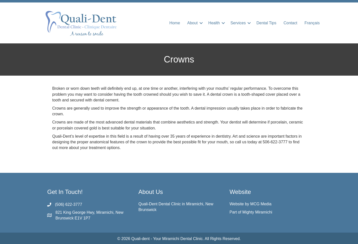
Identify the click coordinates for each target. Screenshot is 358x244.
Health (214, 23)
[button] (201, 23)
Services (238, 23)
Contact (290, 23)
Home (174, 23)
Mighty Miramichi (257, 212)
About (192, 23)
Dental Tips (266, 23)
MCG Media (260, 204)
